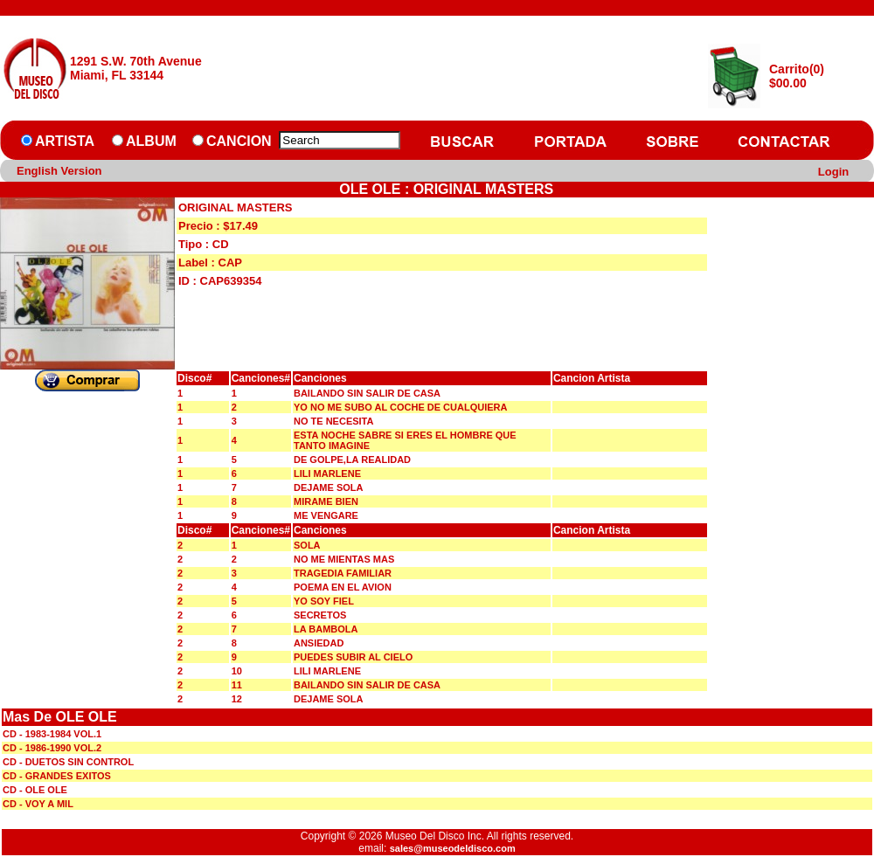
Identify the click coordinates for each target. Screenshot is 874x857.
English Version (59, 170)
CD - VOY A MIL (38, 803)
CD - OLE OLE (35, 789)
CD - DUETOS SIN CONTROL (68, 762)
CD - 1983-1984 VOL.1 (52, 734)
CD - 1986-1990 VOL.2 (52, 748)
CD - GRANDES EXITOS (57, 776)
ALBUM (151, 141)
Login (833, 171)
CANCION (239, 141)
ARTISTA (64, 141)
